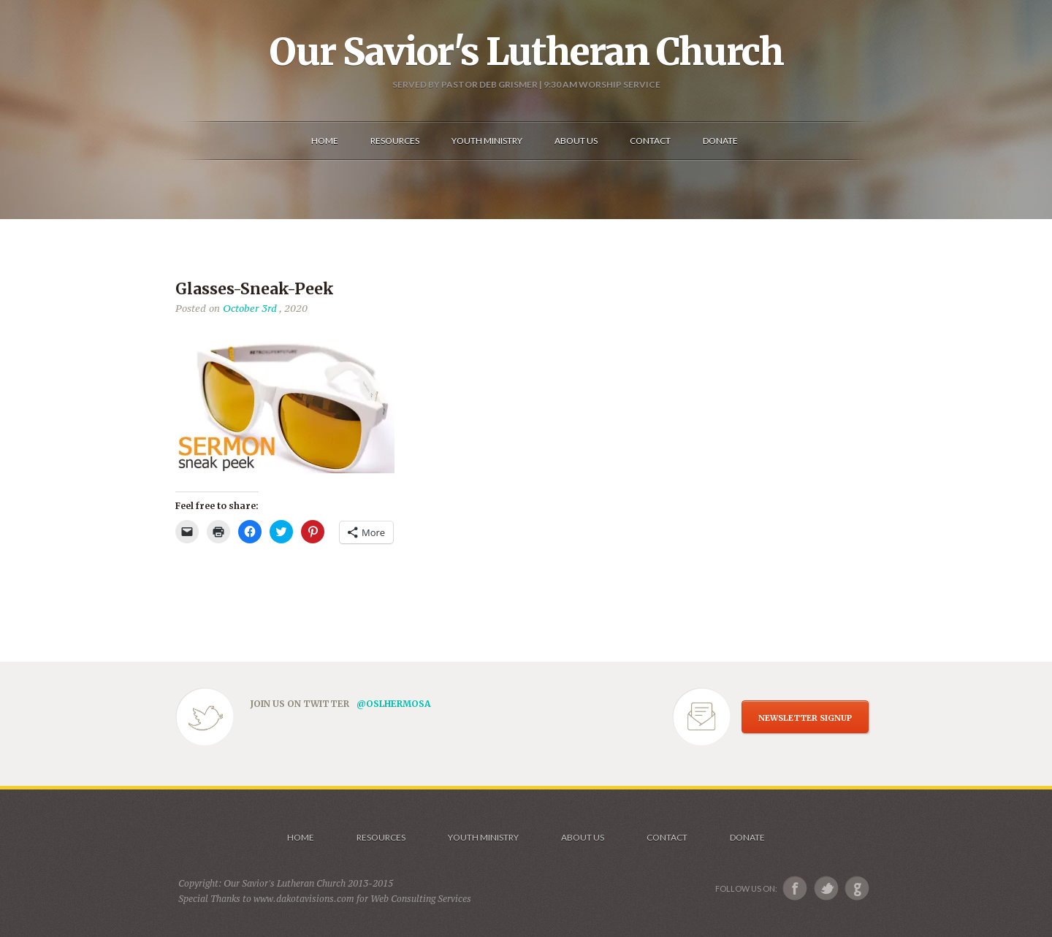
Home (300, 837)
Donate (747, 837)
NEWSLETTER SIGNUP (805, 718)
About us (582, 837)
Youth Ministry (483, 837)
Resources (381, 837)
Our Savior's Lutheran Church (526, 51)
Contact (667, 837)
